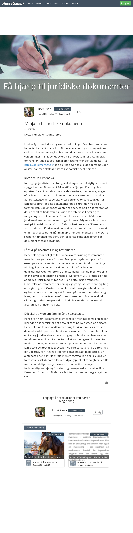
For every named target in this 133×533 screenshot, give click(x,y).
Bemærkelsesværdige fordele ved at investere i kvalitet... (96, 457)
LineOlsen (44, 109)
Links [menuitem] (56, 3)
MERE (75, 3)
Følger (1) (53, 114)
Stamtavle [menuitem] (65, 3)
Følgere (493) (42, 114)
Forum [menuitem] (48, 3)
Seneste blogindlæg (35, 427)
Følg (80, 112)
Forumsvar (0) (64, 114)
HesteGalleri (13, 3)
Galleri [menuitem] (30, 3)
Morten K (37, 462)
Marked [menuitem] (39, 3)
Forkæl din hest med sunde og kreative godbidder (48, 457)
